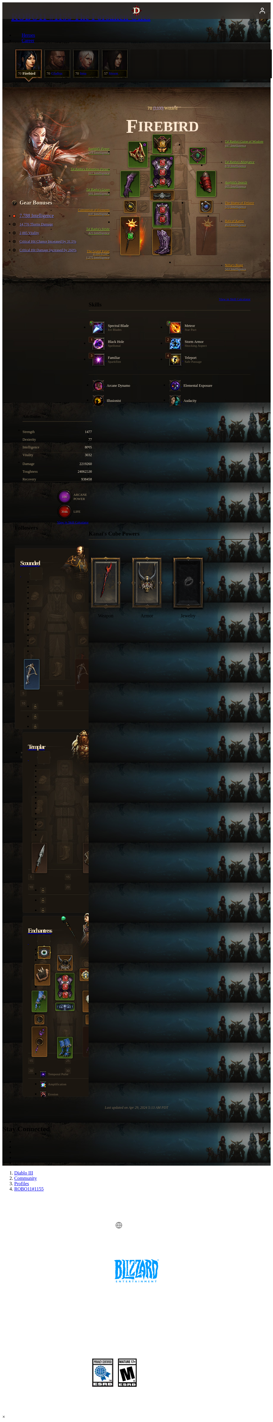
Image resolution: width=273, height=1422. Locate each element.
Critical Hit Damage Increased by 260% (45, 250)
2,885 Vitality (26, 233)
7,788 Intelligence (34, 215)
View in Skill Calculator (234, 299)
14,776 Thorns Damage (33, 224)
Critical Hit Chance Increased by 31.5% (45, 241)
